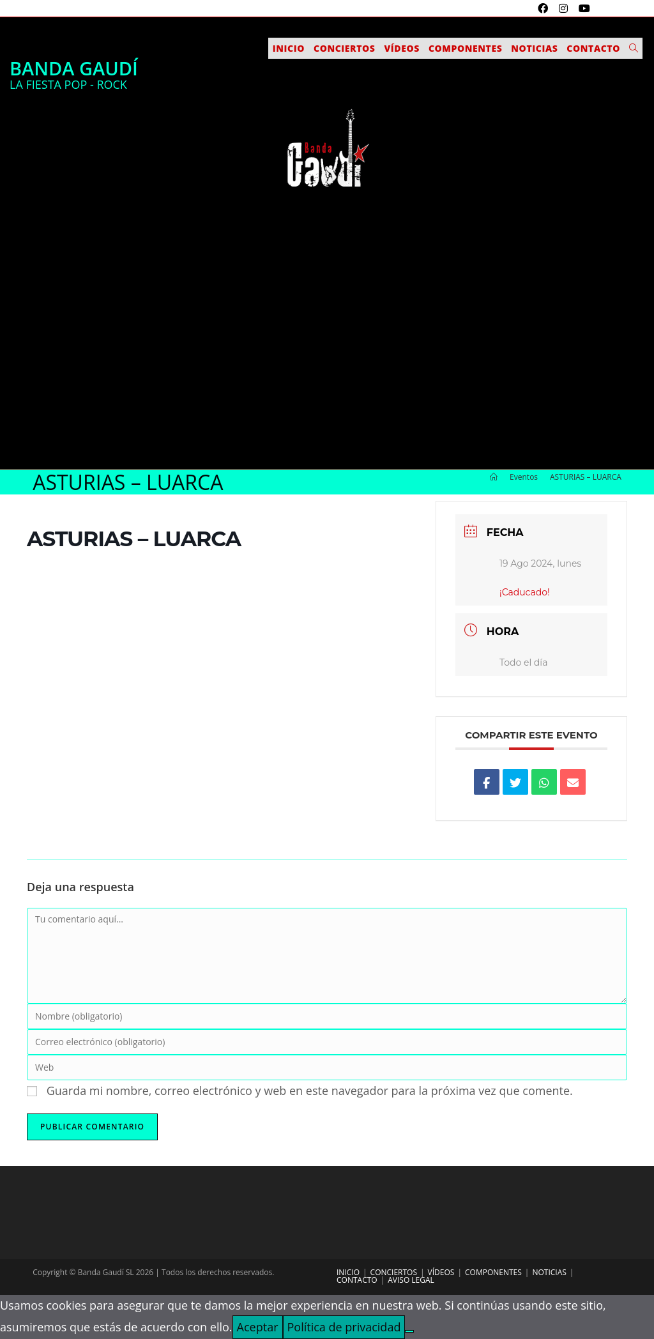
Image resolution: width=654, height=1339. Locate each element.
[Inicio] (494, 476)
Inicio (348, 1272)
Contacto (357, 1279)
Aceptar (257, 1327)
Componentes (493, 1272)
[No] (409, 1331)
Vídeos (441, 1272)
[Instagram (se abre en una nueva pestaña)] (565, 8)
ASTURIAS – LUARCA (585, 476)
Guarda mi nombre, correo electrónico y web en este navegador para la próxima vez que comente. (310, 1090)
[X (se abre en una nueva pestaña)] (528, 8)
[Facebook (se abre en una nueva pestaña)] (544, 8)
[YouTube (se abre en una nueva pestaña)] (582, 8)
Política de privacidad (344, 1327)
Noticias (549, 1272)
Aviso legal (411, 1279)
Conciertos (393, 1272)
